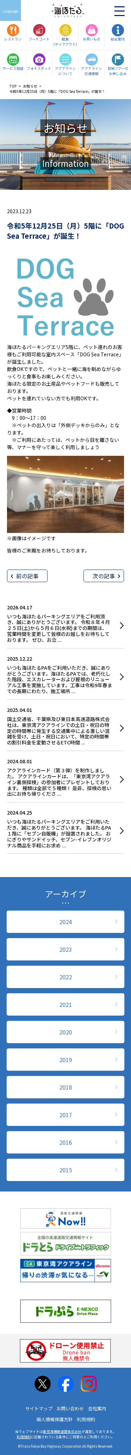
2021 (65, 1004)
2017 (65, 1115)
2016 (65, 1142)
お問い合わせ (70, 1408)
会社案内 (97, 1408)
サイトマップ (38, 1408)
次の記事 (104, 576)
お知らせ (30, 86)
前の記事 (27, 576)
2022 (65, 977)
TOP (12, 86)
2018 (65, 1087)
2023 (65, 949)
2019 (65, 1059)
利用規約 (86, 1419)
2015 (65, 1170)
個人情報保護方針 (54, 1419)
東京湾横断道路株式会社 (62, 1431)
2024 (65, 922)
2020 (65, 1032)
